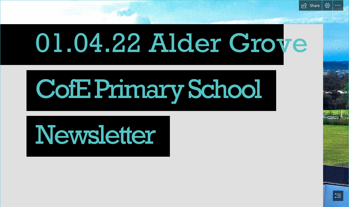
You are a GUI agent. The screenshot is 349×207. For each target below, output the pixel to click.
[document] (174, 103)
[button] (310, 5)
